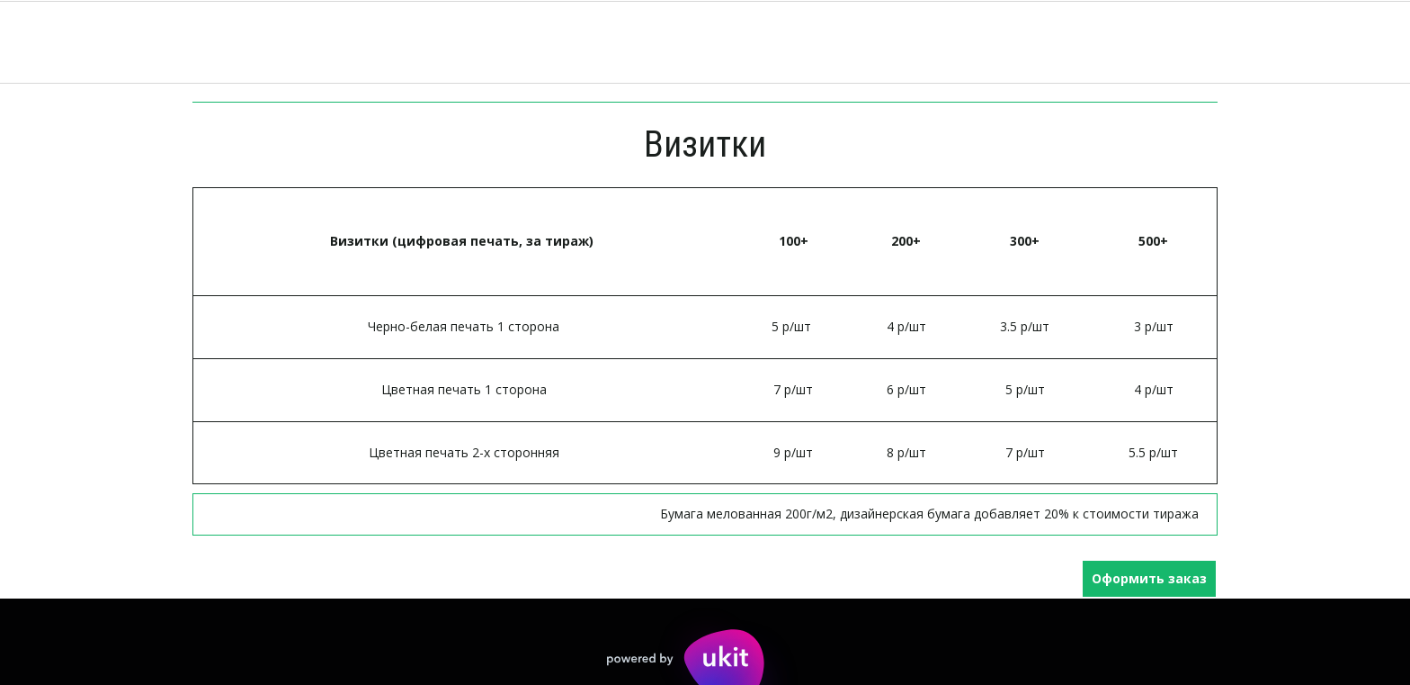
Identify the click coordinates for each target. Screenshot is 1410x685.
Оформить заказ (1149, 578)
